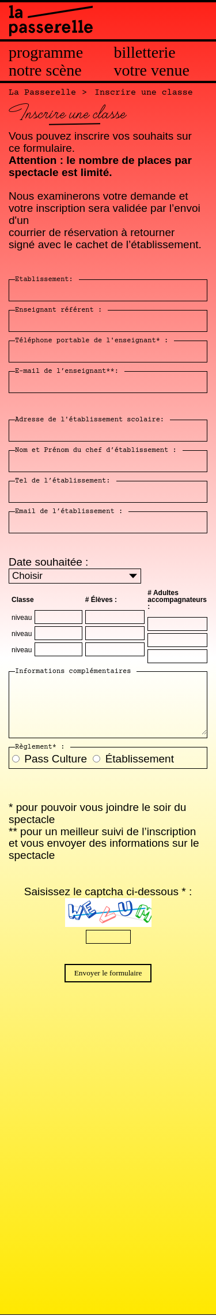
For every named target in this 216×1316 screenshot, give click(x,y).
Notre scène (45, 70)
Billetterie (145, 52)
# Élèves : (101, 599)
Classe (23, 599)
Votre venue (152, 70)
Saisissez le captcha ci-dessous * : (108, 891)
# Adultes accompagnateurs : (177, 599)
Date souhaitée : (48, 562)
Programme (46, 52)
